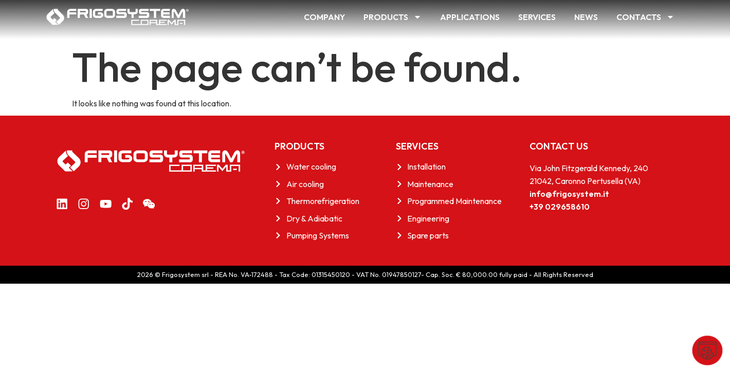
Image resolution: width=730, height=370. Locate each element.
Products (392, 17)
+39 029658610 (560, 206)
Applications (470, 17)
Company (324, 17)
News (586, 17)
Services (537, 17)
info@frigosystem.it (569, 194)
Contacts (645, 17)
